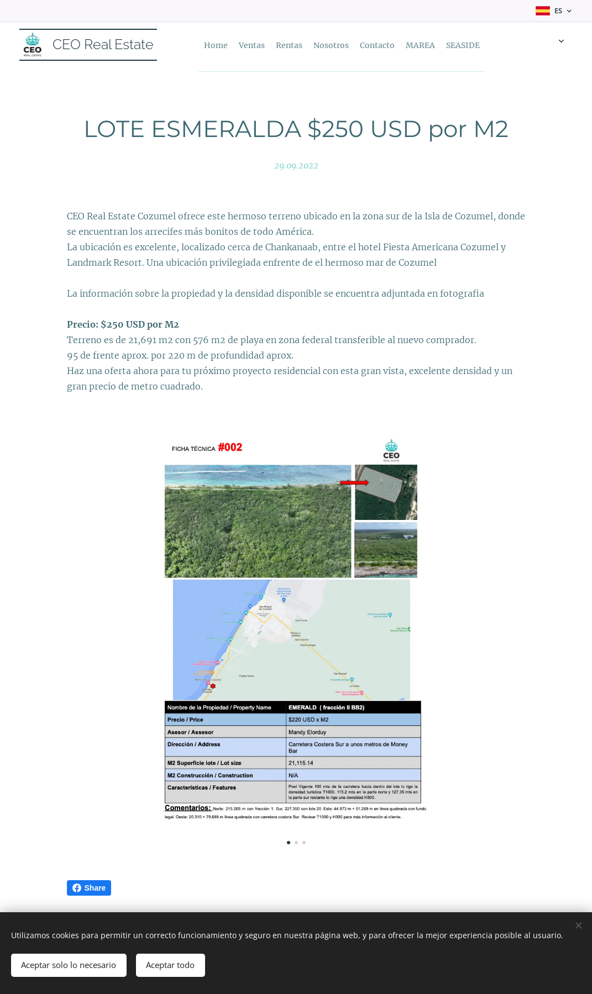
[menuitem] (284, 44)
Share (89, 887)
